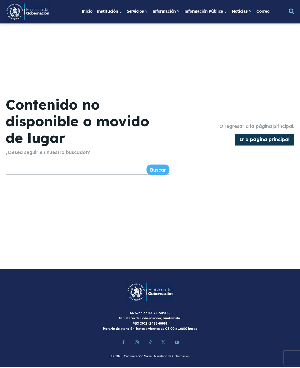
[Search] (157, 170)
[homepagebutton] (264, 140)
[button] (291, 11)
